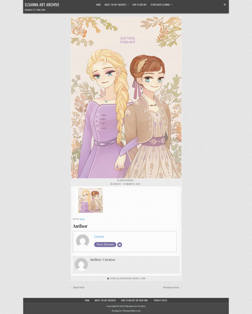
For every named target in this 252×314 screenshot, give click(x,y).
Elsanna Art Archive (42, 4)
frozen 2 (136, 278)
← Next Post (78, 287)
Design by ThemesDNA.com (126, 311)
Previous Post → (172, 287)
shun (82, 219)
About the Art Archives (115, 4)
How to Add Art (140, 4)
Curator (117, 184)
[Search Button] (225, 5)
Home (98, 4)
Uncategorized (126, 180)
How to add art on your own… (135, 300)
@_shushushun (124, 278)
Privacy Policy (160, 300)
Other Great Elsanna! (160, 4)
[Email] (119, 244)
